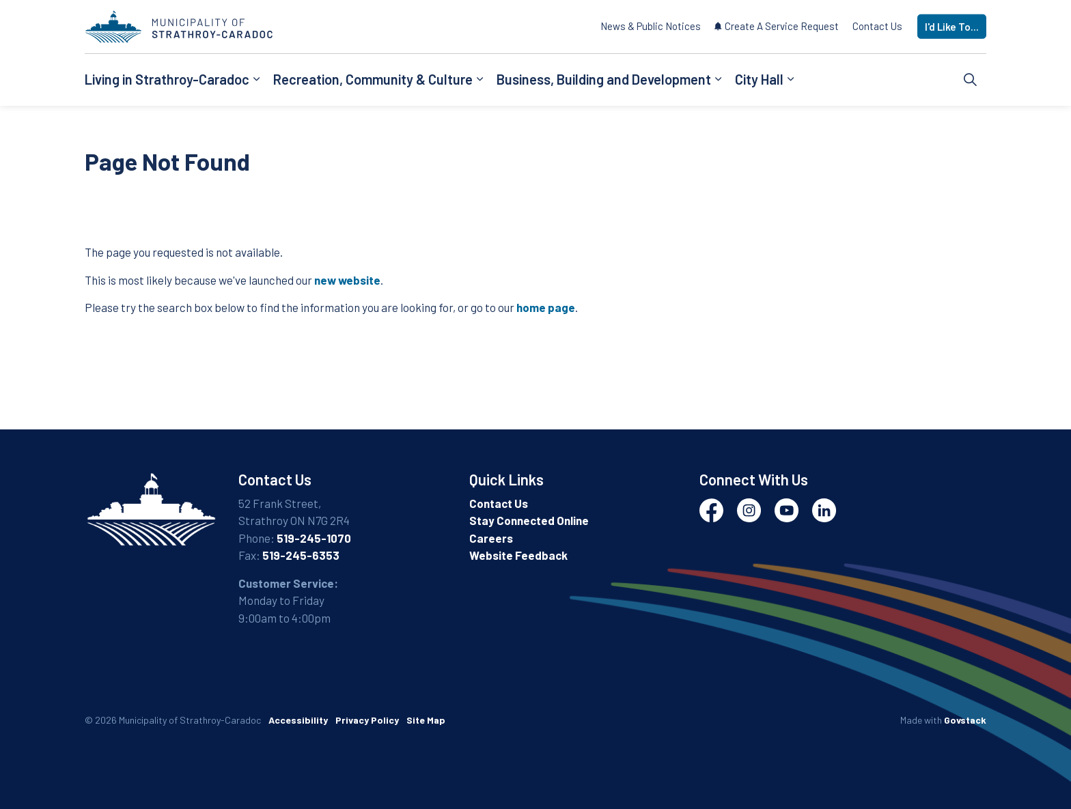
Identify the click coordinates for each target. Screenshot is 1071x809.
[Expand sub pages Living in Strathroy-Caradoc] (256, 80)
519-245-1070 (314, 538)
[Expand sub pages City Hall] (790, 80)
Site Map (425, 720)
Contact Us (877, 26)
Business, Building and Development (604, 79)
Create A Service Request (776, 26)
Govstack (965, 720)
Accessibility (298, 720)
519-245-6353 (300, 555)
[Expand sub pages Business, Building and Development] (718, 80)
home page (545, 307)
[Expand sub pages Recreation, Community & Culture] (479, 80)
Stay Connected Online (529, 520)
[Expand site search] (970, 80)
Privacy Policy (367, 720)
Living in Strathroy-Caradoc (167, 79)
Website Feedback (518, 555)
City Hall (759, 79)
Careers (491, 538)
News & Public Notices (650, 26)
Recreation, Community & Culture (373, 79)
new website (347, 280)
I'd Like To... (952, 27)
